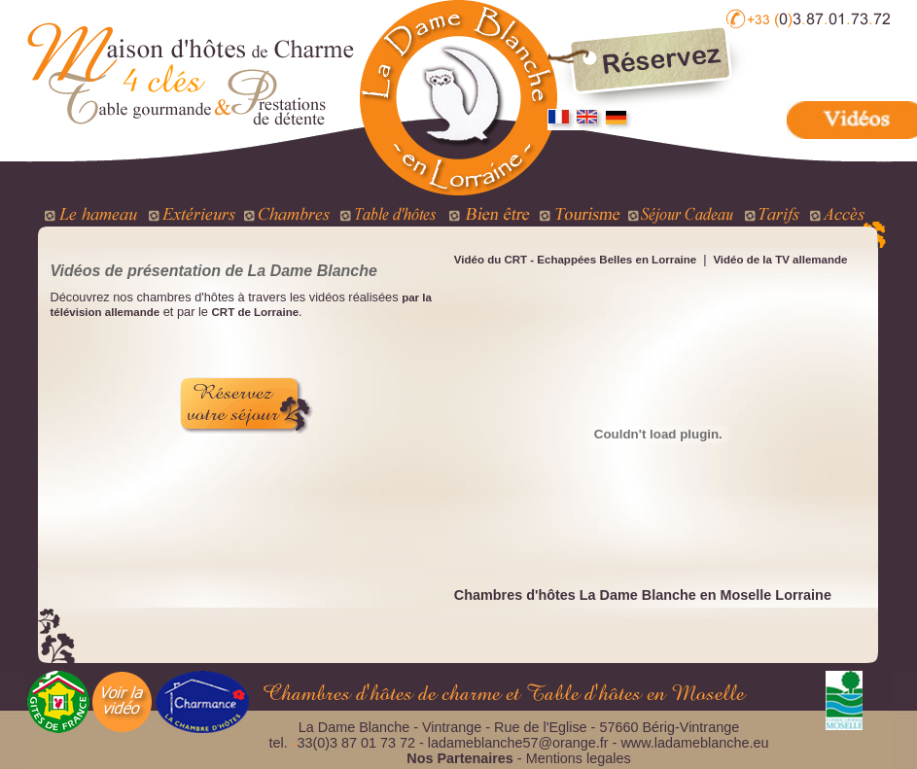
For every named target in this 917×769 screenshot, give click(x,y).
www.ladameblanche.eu (694, 743)
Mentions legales (578, 758)
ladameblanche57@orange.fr (518, 743)
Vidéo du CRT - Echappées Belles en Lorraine (575, 259)
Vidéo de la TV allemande (778, 259)
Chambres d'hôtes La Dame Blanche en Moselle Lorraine (642, 595)
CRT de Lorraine (256, 312)
